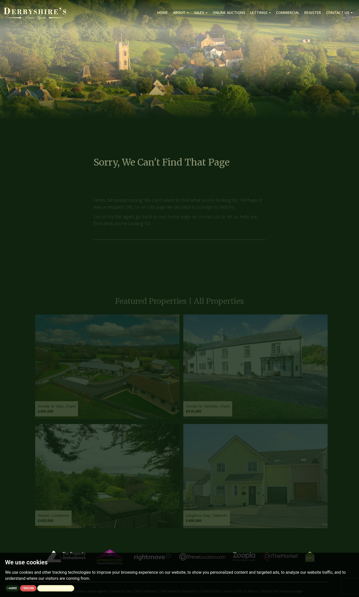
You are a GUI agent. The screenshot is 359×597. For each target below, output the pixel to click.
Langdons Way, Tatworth (206, 517)
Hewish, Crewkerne (53, 517)
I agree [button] (12, 588)
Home (162, 12)
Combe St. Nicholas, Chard (208, 408)
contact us (209, 219)
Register (312, 12)
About (181, 12)
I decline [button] (28, 588)
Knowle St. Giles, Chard (56, 408)
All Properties (219, 303)
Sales (201, 12)
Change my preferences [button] (56, 588)
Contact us (339, 12)
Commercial (287, 12)
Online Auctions (229, 12)
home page (179, 219)
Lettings (260, 12)
